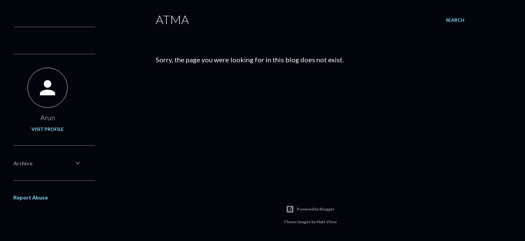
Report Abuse (30, 197)
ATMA (172, 19)
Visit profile (47, 129)
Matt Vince (326, 221)
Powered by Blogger (310, 209)
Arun (48, 117)
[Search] (455, 20)
